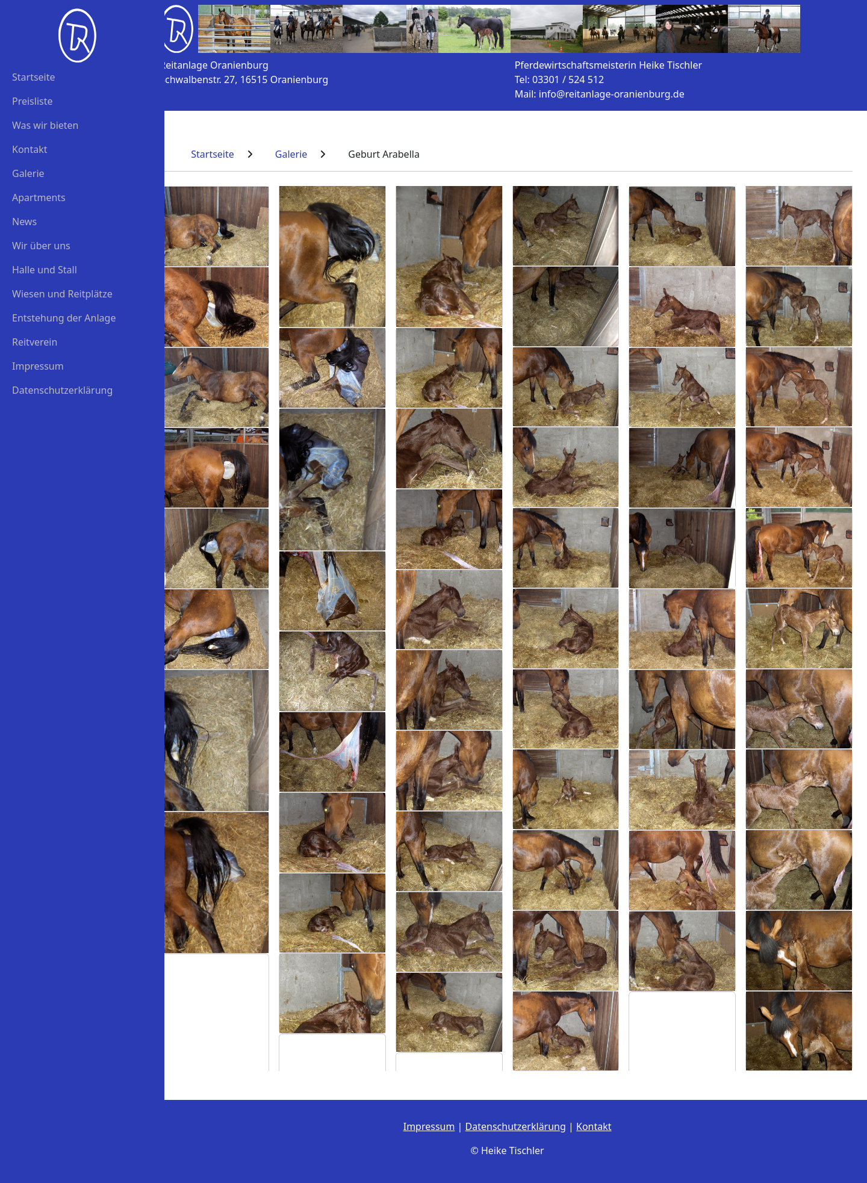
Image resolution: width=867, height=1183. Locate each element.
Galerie (28, 173)
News (24, 221)
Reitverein (34, 342)
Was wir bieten (45, 125)
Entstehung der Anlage (64, 317)
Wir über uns (41, 245)
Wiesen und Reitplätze (62, 293)
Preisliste (32, 101)
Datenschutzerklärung (62, 390)
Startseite (33, 77)
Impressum (38, 366)
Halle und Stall (44, 269)
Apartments (39, 197)
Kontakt (30, 149)
